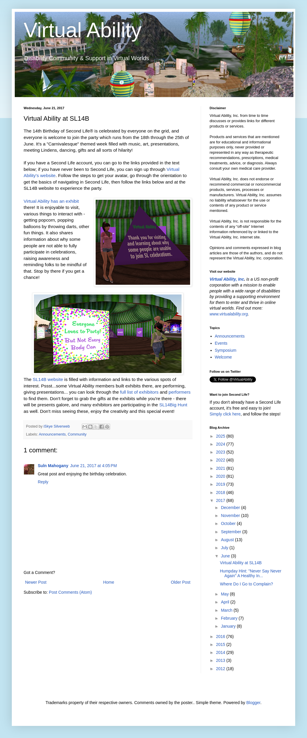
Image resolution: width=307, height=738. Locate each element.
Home (108, 582)
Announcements (52, 434)
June (226, 556)
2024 (221, 444)
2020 (221, 476)
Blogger (253, 702)
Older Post (180, 582)
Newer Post (35, 582)
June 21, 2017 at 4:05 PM (93, 465)
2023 (221, 452)
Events (221, 343)
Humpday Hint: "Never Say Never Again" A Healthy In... (250, 573)
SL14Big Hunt (173, 404)
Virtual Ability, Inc (227, 279)
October (229, 523)
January (229, 626)
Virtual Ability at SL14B (241, 562)
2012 (221, 668)
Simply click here (225, 414)
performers (179, 392)
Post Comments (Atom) (70, 592)
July (225, 547)
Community (77, 434)
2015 (221, 644)
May (225, 594)
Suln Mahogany (53, 465)
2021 (221, 468)
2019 (221, 484)
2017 (221, 500)
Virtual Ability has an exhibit (51, 201)
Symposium (225, 350)
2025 (221, 436)
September (231, 531)
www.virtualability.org (229, 314)
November (231, 515)
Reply (43, 482)
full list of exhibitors (139, 392)
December (231, 507)
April (225, 602)
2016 (221, 636)
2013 (221, 660)
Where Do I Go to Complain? (246, 584)
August (228, 539)
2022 (221, 460)
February (230, 618)
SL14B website (48, 379)
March (227, 610)
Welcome (223, 357)
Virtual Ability (82, 30)
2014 (221, 652)
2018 (221, 492)
